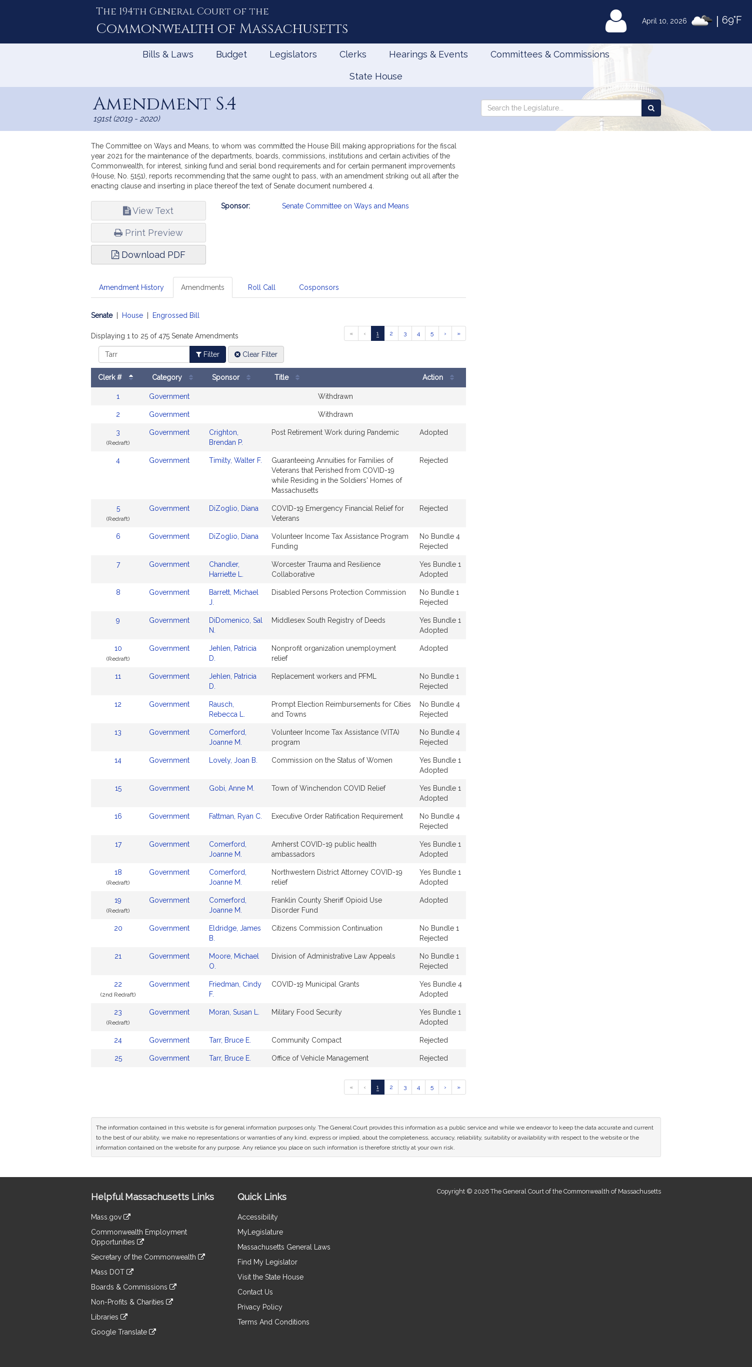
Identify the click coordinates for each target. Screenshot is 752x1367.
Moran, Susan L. (234, 1012)
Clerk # (118, 377)
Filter (208, 354)
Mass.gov (110, 1217)
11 (118, 676)
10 (118, 648)
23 (118, 1012)
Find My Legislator (268, 1262)
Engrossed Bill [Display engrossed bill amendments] (176, 315)
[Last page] (459, 333)
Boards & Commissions (133, 1287)
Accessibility (258, 1217)
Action (440, 377)
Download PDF (149, 254)
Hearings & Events (428, 54)
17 (118, 844)
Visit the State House (271, 1277)
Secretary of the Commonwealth (148, 1257)
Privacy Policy (260, 1307)
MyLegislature (260, 1232)
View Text (148, 210)
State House (376, 76)
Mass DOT (112, 1272)
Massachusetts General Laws (284, 1247)
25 (118, 1058)
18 (118, 872)
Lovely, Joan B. (233, 760)
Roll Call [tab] (262, 287)
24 (118, 1040)
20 (118, 928)
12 (118, 704)
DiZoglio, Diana (233, 508)
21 (118, 956)
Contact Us (255, 1292)
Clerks (353, 54)
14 (118, 760)
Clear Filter (256, 354)
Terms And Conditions (274, 1322)
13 (118, 732)
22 (118, 984)
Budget (231, 54)
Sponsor (234, 377)
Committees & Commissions (550, 54)
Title (289, 377)
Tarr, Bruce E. (230, 1040)
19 (118, 900)
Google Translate (123, 1332)
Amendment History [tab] (131, 287)
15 (118, 788)
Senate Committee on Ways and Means (345, 206)
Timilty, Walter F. (235, 460)
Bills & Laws (168, 54)
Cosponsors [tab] (319, 287)
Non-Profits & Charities (132, 1302)
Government (169, 396)
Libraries (109, 1317)
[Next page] (445, 333)
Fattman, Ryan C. (235, 816)
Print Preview (148, 232)
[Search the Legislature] (651, 107)
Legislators (293, 54)
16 (118, 816)
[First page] (351, 333)
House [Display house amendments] (132, 315)
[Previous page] (365, 333)
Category (175, 377)
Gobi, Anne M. (231, 788)
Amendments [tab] (202, 287)
